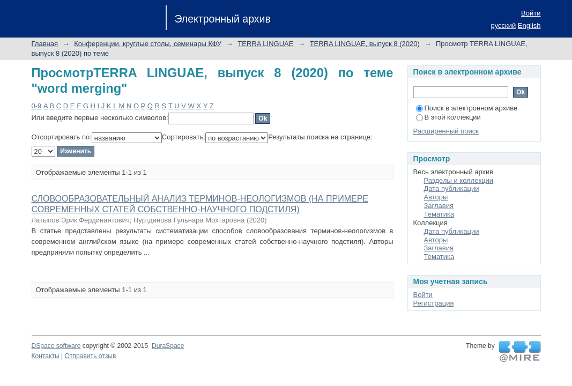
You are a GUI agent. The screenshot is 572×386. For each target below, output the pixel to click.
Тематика (439, 214)
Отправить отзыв (90, 356)
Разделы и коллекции (459, 180)
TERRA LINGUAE (265, 44)
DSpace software (56, 346)
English (529, 25)
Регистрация (433, 303)
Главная (45, 44)
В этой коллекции (448, 117)
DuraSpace (168, 346)
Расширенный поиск (446, 131)
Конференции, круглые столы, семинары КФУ (147, 44)
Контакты (46, 356)
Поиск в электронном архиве (467, 108)
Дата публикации (451, 188)
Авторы (436, 197)
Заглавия (439, 206)
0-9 (37, 106)
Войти (530, 13)
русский (503, 25)
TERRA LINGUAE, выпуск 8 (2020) (365, 44)
